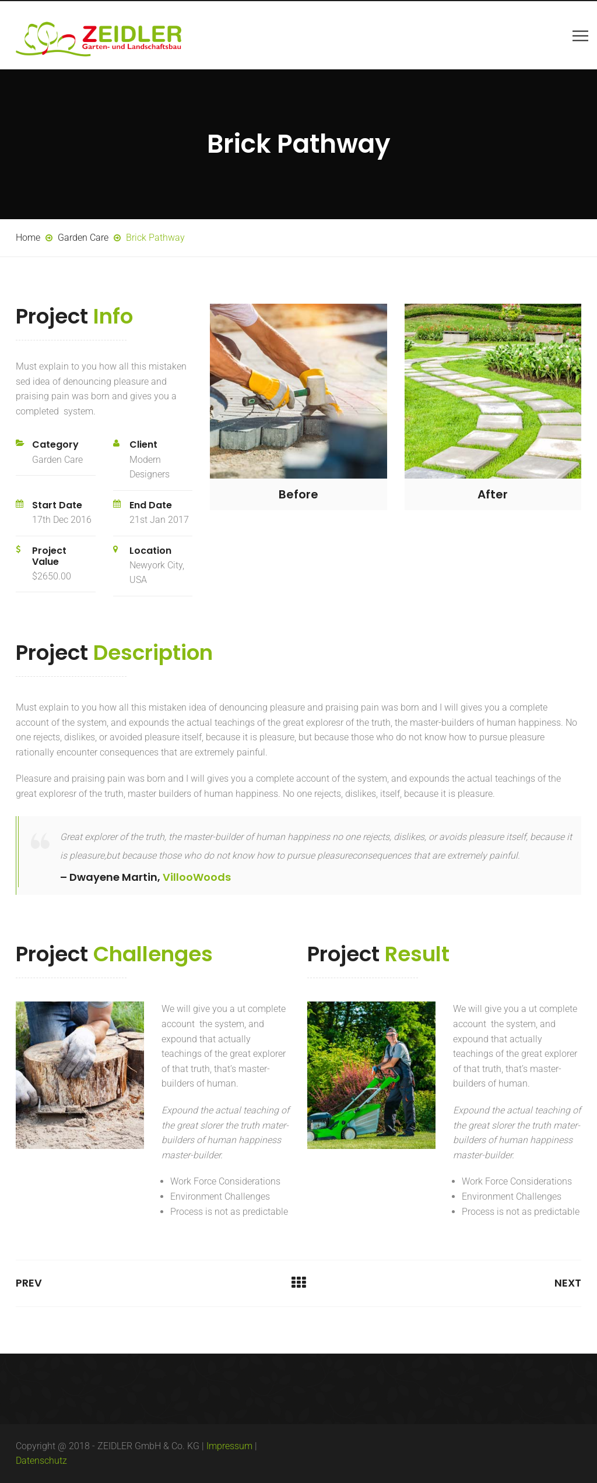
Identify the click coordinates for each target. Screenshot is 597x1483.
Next (567, 1282)
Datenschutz (41, 1460)
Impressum (229, 1446)
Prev (29, 1282)
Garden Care (57, 459)
